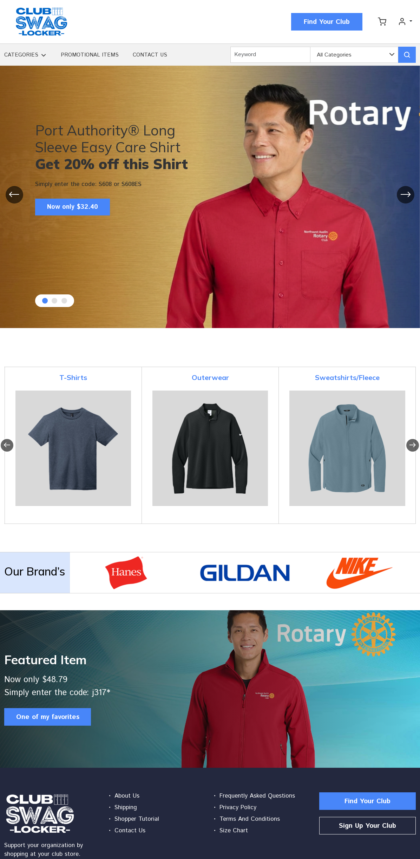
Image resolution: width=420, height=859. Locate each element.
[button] (43, 56)
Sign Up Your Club (367, 826)
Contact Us (129, 830)
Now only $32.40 (75, 207)
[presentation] (14, 195)
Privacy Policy (237, 807)
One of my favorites (47, 717)
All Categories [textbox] (334, 55)
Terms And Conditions (249, 819)
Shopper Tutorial (136, 819)
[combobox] (354, 55)
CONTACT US (150, 55)
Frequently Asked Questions (257, 796)
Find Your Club (327, 22)
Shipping (125, 807)
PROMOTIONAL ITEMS (90, 55)
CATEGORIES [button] (21, 55)
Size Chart (233, 830)
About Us (126, 796)
